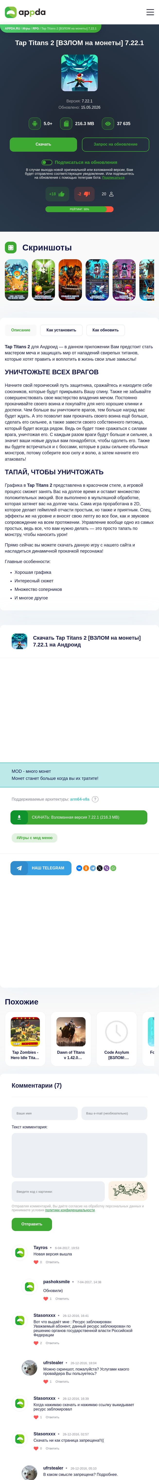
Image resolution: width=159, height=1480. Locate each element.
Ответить (52, 1262)
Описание (20, 330)
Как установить (61, 330)
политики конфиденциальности (70, 1210)
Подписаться (113, 177)
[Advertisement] (79, 710)
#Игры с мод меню (35, 838)
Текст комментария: (79, 1152)
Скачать (43, 144)
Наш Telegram (48, 868)
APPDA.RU (12, 28)
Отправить (31, 1224)
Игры (26, 28)
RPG (36, 28)
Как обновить (106, 330)
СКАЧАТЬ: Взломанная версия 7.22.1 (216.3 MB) (75, 817)
